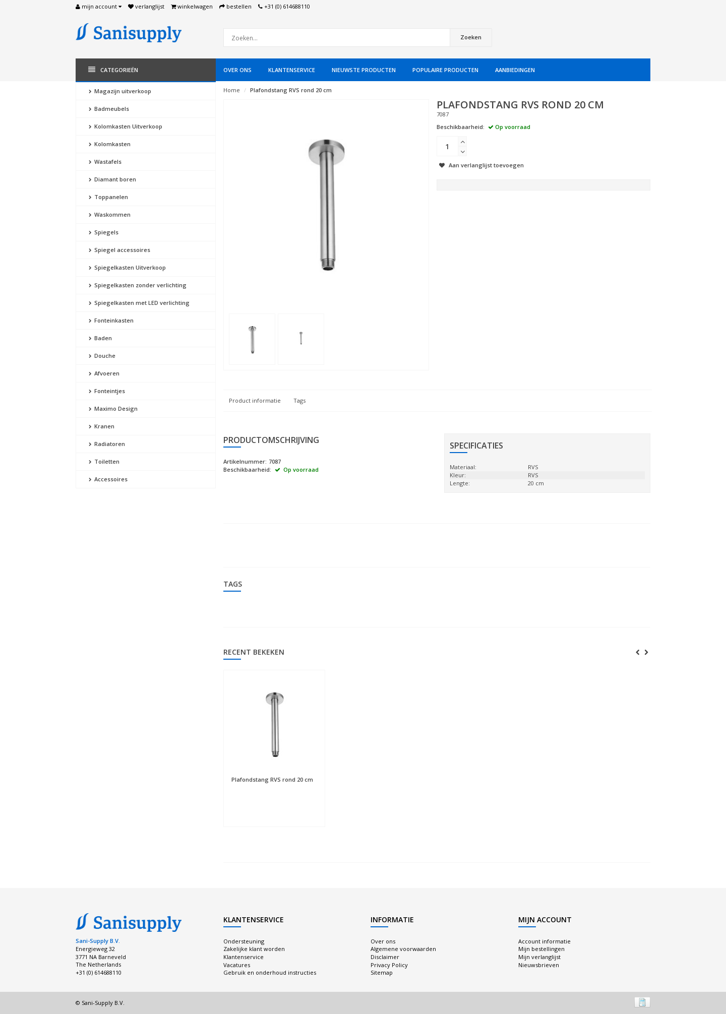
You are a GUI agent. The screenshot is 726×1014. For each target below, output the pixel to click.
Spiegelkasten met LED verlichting (139, 302)
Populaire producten (445, 70)
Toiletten (104, 461)
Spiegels (103, 232)
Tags (299, 400)
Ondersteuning (243, 941)
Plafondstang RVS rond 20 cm (291, 90)
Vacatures (236, 965)
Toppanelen (108, 197)
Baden (100, 338)
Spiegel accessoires (119, 250)
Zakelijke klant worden (254, 949)
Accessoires (108, 479)
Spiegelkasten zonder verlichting (138, 285)
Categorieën (113, 69)
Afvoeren (104, 373)
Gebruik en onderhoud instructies (269, 972)
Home (231, 90)
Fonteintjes (107, 391)
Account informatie (544, 941)
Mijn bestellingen (541, 949)
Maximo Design (113, 408)
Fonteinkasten (111, 320)
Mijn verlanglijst (539, 957)
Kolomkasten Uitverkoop (125, 126)
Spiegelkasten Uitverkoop (127, 267)
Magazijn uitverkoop (120, 91)
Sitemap (382, 972)
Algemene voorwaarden (403, 949)
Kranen (101, 426)
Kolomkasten (110, 144)
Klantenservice (291, 70)
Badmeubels (109, 108)
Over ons (237, 70)
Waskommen (110, 214)
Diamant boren (112, 179)
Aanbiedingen (515, 70)
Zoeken (470, 37)
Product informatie (255, 400)
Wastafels (105, 161)
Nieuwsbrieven (538, 965)
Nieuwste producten (364, 70)
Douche (102, 355)
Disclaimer (385, 957)
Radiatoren (107, 444)
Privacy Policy (389, 965)
